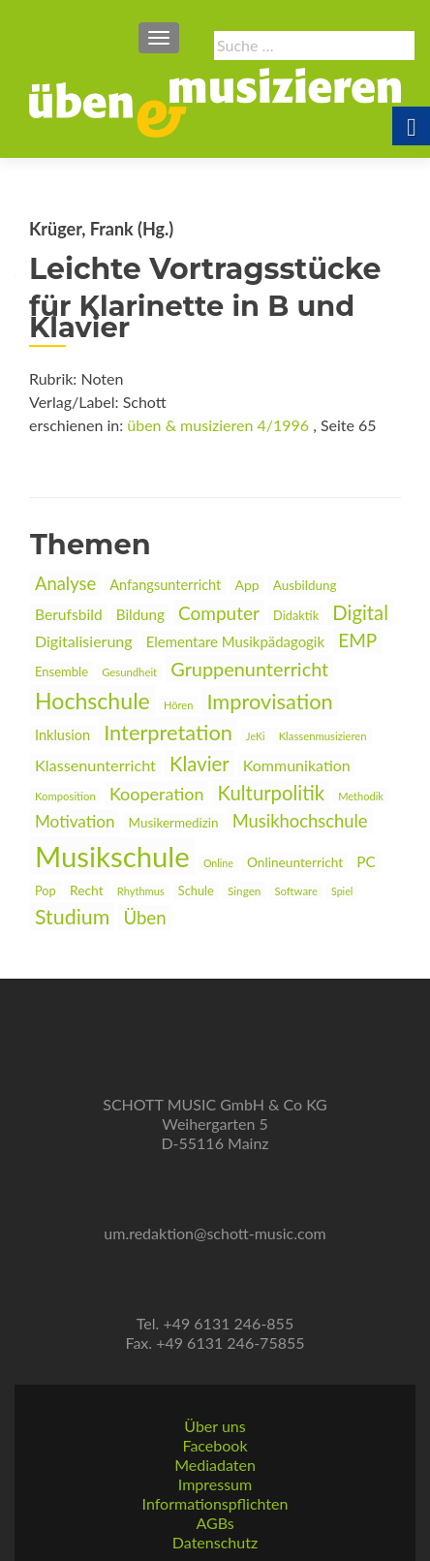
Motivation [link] (74, 821)
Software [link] (295, 891)
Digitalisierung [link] (84, 641)
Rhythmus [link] (141, 891)
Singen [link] (244, 890)
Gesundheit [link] (129, 672)
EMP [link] (357, 640)
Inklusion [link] (62, 735)
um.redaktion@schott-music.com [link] (214, 1233)
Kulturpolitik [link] (271, 792)
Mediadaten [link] (215, 1464)
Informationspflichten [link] (215, 1503)
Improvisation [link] (269, 701)
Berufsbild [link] (69, 614)
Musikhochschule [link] (300, 820)
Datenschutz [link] (215, 1542)
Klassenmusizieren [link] (323, 736)
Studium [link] (72, 916)
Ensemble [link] (61, 671)
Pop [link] (45, 890)
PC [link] (366, 861)
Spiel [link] (342, 891)
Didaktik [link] (296, 615)
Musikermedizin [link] (174, 822)
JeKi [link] (255, 736)
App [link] (246, 585)
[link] (215, 100)
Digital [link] (360, 612)
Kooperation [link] (156, 793)
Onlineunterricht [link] (295, 862)
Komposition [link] (65, 796)
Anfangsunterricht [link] (165, 585)
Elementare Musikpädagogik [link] (235, 641)
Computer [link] (219, 613)
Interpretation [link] (168, 732)
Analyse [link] (65, 583)
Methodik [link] (361, 796)
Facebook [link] (214, 1445)
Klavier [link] (199, 763)
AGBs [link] (214, 1523)
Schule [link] (196, 890)
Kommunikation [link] (297, 765)
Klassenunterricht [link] (95, 765)
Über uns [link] (214, 1426)
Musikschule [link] (112, 856)
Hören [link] (178, 705)
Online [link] (218, 863)
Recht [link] (87, 890)
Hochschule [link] (92, 700)
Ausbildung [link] (305, 585)
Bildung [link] (140, 614)
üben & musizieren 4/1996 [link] (218, 425)
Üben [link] (144, 917)
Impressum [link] (215, 1484)
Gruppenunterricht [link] (249, 668)
